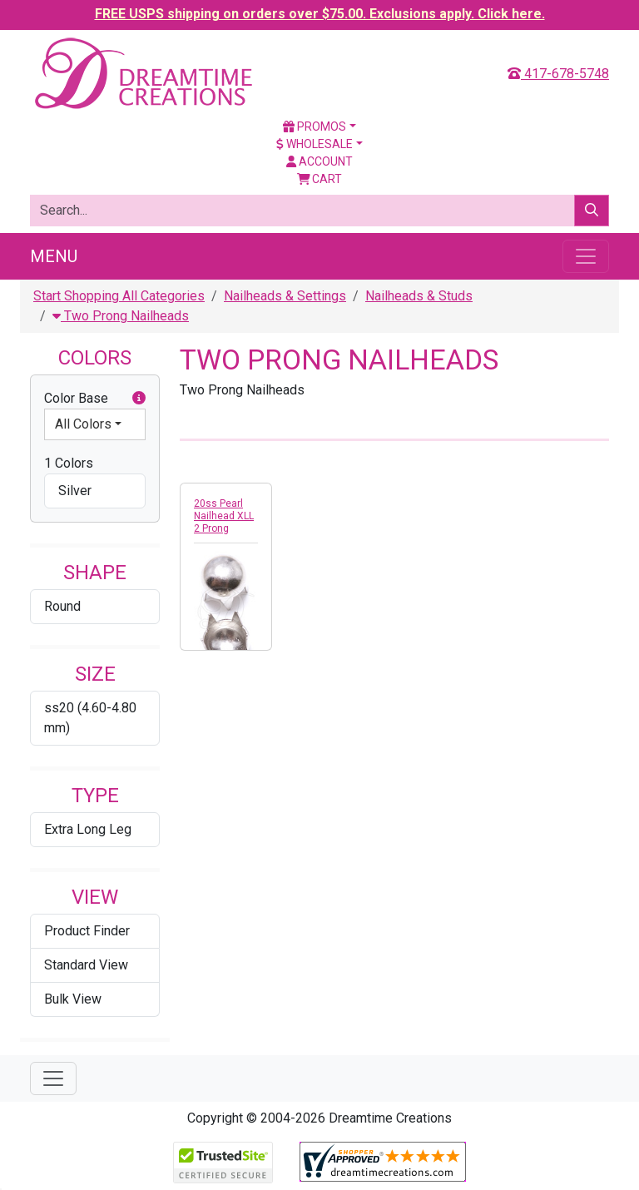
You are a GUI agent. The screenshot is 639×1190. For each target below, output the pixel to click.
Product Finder (87, 931)
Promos (314, 126)
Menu (53, 256)
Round (62, 606)
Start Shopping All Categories (119, 296)
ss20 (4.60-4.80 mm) (90, 718)
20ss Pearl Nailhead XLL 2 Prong (224, 516)
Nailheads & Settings (285, 296)
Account (319, 161)
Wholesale (314, 144)
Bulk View (73, 999)
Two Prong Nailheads (120, 316)
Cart (320, 179)
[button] (139, 399)
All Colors (83, 424)
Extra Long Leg (87, 829)
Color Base (95, 399)
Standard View (86, 965)
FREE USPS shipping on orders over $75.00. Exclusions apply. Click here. (320, 14)
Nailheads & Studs (419, 296)
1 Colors (68, 463)
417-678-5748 (558, 74)
